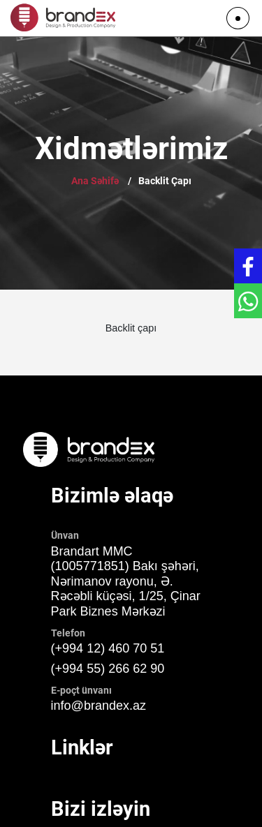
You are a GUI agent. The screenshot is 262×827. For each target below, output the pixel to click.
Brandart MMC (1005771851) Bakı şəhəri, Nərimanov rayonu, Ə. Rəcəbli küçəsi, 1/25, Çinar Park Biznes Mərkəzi (126, 581)
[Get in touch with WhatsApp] (248, 300)
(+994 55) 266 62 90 (108, 669)
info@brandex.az (98, 706)
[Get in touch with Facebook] (248, 265)
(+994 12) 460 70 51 (108, 648)
